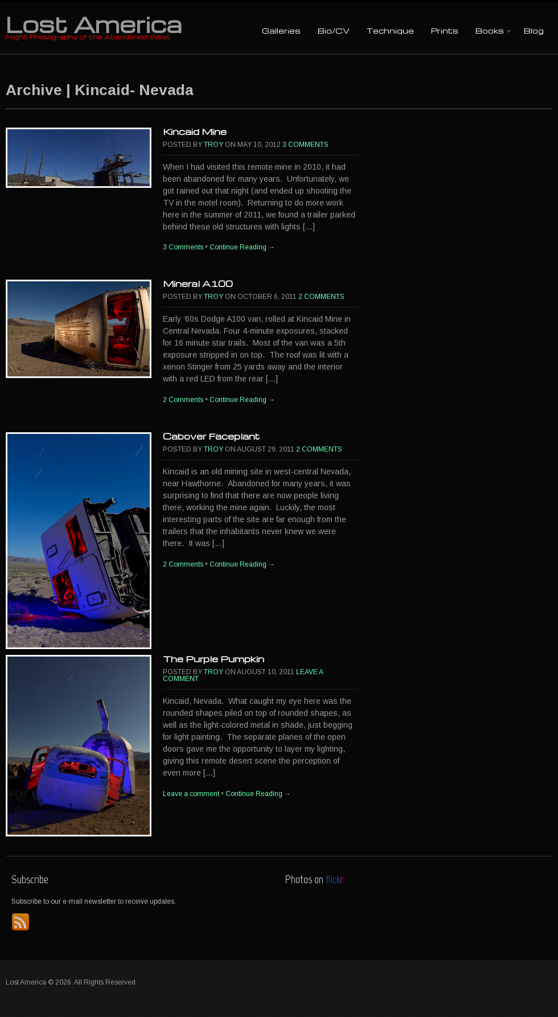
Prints (444, 30)
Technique (390, 30)
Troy (213, 145)
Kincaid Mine (195, 131)
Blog (534, 30)
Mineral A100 (198, 283)
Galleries (281, 30)
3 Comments (305, 145)
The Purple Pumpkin (213, 659)
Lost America (94, 24)
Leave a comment (191, 794)
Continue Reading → (242, 247)
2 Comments (321, 297)
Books (489, 32)
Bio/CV (334, 30)
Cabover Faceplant (211, 436)
